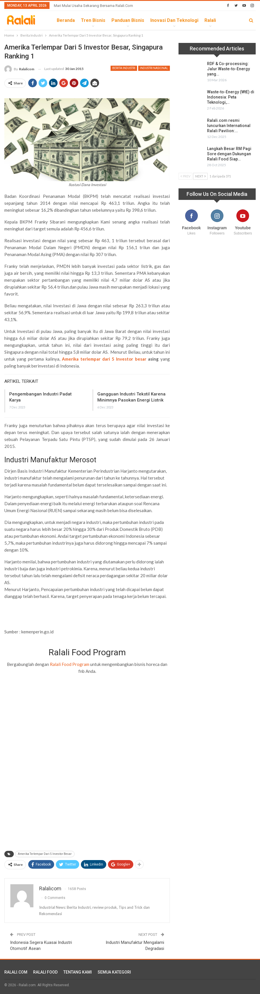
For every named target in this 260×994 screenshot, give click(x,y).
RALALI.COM (15, 972)
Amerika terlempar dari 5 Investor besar (104, 358)
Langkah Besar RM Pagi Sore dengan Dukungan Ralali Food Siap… (229, 153)
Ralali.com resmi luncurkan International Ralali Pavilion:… (228, 125)
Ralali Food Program (69, 664)
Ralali (210, 20)
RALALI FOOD (45, 972)
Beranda (66, 20)
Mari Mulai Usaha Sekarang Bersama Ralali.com (93, 5)
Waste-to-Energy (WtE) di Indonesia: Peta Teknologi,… (230, 97)
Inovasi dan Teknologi (174, 20)
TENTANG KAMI (77, 972)
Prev (185, 176)
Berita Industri (123, 68)
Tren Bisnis (93, 20)
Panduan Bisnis (127, 20)
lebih (228, 20)
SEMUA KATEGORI (114, 972)
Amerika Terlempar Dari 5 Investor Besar (45, 853)
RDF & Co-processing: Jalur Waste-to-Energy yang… (228, 68)
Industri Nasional (154, 68)
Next (200, 176)
